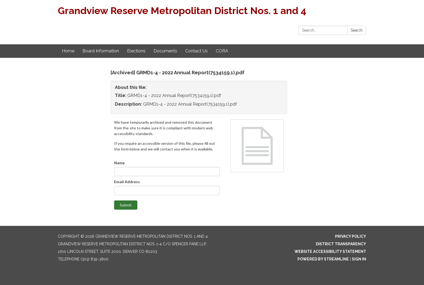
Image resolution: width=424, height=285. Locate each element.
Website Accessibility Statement (330, 251)
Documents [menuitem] (165, 50)
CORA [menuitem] (222, 50)
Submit (126, 205)
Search (357, 30)
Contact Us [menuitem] (196, 50)
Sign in (359, 259)
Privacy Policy (350, 236)
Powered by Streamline (323, 259)
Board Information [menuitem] (100, 50)
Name (119, 162)
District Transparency (341, 244)
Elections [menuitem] (136, 50)
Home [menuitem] (68, 50)
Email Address (127, 181)
